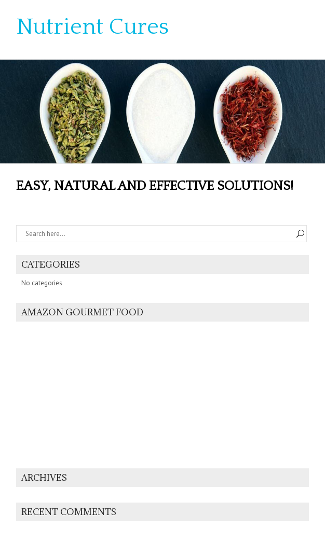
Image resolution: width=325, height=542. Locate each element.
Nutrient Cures (92, 27)
